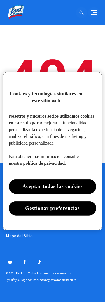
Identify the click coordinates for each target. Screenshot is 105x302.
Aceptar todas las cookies (52, 186)
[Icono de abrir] (81, 12)
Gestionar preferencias (52, 208)
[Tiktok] (39, 262)
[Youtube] (10, 262)
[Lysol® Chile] (15, 12)
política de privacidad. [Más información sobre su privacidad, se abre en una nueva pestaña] (44, 163)
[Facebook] (24, 262)
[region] (52, 151)
